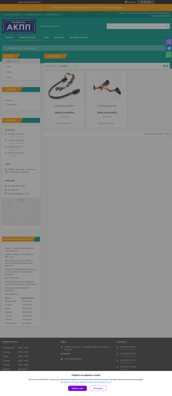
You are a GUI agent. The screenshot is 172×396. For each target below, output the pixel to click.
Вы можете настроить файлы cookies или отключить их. (85, 382)
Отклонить (98, 388)
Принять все (77, 388)
